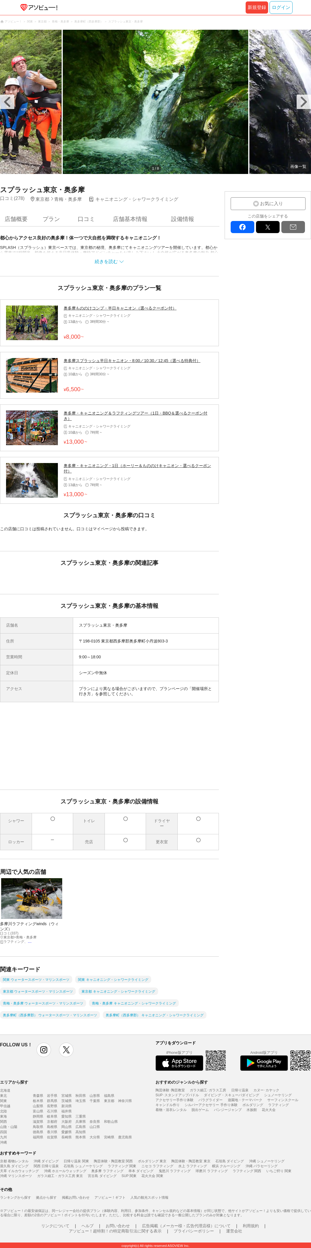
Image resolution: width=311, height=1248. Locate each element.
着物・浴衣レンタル (171, 1110)
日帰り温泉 (240, 1090)
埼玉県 (80, 1101)
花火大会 (269, 1110)
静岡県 (38, 1116)
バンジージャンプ (228, 1110)
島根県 (52, 1127)
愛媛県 (66, 1132)
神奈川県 (125, 1101)
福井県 (66, 1111)
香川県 (52, 1132)
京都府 (52, 1122)
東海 (3, 1116)
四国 (3, 1132)
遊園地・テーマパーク (245, 1100)
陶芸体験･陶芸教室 (170, 1090)
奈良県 (95, 1122)
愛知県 (66, 1116)
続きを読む (106, 261)
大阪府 (66, 1122)
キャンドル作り (168, 1105)
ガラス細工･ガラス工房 (208, 1090)
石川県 (52, 1111)
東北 (3, 1096)
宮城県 (66, 1096)
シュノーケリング (278, 1095)
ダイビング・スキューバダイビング (231, 1095)
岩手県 (52, 1096)
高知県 (80, 1132)
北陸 (3, 1111)
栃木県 (38, 1101)
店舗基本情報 (130, 219)
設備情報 (182, 219)
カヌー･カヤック (266, 1090)
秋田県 (80, 1096)
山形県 (95, 1096)
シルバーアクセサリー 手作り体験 (211, 1105)
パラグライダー (210, 1100)
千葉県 (95, 1101)
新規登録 (257, 7)
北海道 (5, 1090)
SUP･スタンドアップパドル (177, 1095)
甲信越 (5, 1106)
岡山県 (66, 1127)
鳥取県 (38, 1127)
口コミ (86, 219)
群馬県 (52, 1101)
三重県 (80, 1116)
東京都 (109, 1101)
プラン (51, 219)
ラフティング (278, 1105)
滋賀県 (38, 1122)
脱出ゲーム (200, 1110)
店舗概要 (16, 219)
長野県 (52, 1106)
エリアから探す (14, 1082)
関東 (3, 1101)
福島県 (109, 1096)
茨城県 (66, 1101)
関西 (3, 1122)
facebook (242, 227)
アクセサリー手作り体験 (175, 1100)
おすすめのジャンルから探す (182, 1082)
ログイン (281, 7)
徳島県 (38, 1132)
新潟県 (66, 1106)
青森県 (38, 1096)
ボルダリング (252, 1105)
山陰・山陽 (8, 1127)
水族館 (251, 1110)
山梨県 (38, 1106)
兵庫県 (80, 1122)
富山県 (38, 1111)
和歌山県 (111, 1122)
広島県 (80, 1127)
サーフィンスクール (282, 1100)
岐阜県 (52, 1116)
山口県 (95, 1127)
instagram (44, 1050)
